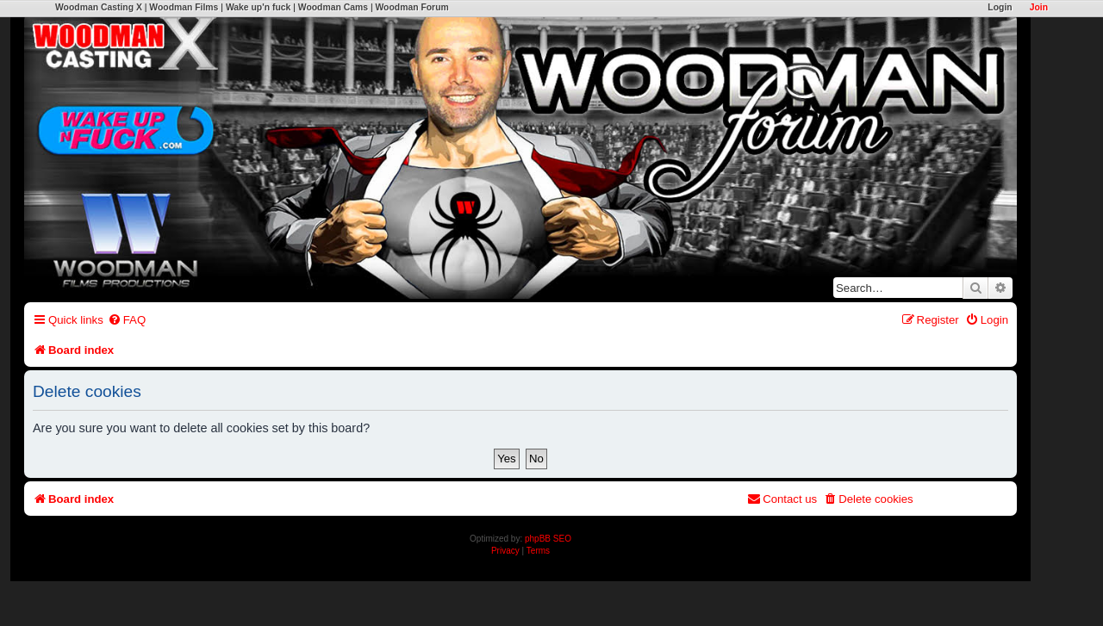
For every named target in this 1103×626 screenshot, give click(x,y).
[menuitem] (127, 319)
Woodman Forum (411, 7)
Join (1039, 7)
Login (1000, 7)
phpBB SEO (548, 538)
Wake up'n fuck (258, 7)
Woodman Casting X (98, 7)
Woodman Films (183, 7)
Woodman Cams (333, 7)
